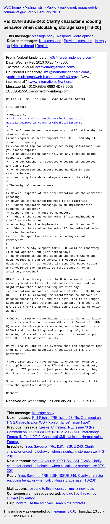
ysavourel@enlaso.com (55, 67)
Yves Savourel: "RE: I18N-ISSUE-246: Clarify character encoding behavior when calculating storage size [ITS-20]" (56, 465)
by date (67, 493)
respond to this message (47, 488)
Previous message (78, 41)
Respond (64, 36)
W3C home (12, 7)
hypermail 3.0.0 (63, 511)
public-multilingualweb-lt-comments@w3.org (42, 77)
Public (51, 7)
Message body (43, 36)
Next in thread (23, 46)
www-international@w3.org (50, 81)
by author (28, 498)
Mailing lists (34, 7)
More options (83, 36)
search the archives (70, 503)
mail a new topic (81, 488)
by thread (83, 493)
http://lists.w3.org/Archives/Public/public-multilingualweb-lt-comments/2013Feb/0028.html (44, 121)
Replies (42, 46)
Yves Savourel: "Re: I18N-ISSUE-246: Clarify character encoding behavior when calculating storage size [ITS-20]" (56, 451)
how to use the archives (34, 503)
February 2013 (48, 12)
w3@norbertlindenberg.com (71, 57)
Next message (50, 41)
